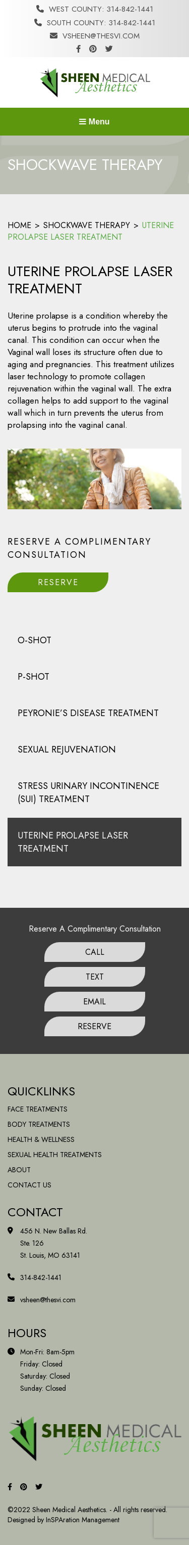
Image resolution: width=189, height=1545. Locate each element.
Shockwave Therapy (86, 225)
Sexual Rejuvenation (67, 749)
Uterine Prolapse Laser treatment (73, 842)
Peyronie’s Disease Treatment (88, 713)
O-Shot (34, 640)
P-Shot (33, 676)
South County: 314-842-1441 (94, 22)
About (19, 1170)
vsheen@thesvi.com (95, 35)
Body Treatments (39, 1124)
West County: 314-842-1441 (94, 9)
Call (94, 952)
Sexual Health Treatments (55, 1155)
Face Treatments (38, 1109)
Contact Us (29, 1185)
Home (19, 225)
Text (95, 977)
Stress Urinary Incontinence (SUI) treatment (88, 792)
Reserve (58, 582)
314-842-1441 (40, 1277)
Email (94, 1001)
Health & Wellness (41, 1139)
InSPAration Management (82, 1520)
